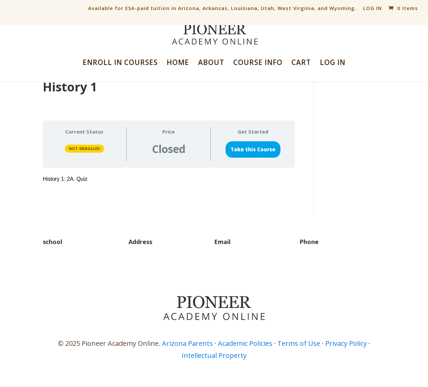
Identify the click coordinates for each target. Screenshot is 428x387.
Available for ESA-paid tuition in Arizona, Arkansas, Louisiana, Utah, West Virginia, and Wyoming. (222, 8)
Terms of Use (298, 343)
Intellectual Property (214, 355)
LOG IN (372, 8)
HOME (178, 63)
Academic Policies (245, 343)
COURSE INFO (257, 63)
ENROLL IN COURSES (120, 63)
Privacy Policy (346, 343)
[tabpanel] (169, 179)
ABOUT (211, 63)
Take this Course (253, 149)
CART (301, 63)
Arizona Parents (187, 343)
